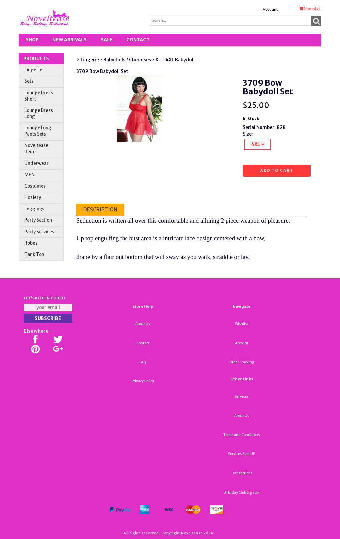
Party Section (38, 220)
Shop (32, 40)
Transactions (241, 473)
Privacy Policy (143, 381)
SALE (107, 40)
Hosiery (32, 197)
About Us (142, 324)
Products (36, 59)
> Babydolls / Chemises (125, 60)
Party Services (39, 232)
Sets (29, 81)
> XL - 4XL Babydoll (173, 60)
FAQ (142, 362)
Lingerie (33, 70)
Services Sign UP (241, 454)
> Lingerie (87, 60)
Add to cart (276, 170)
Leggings (34, 209)
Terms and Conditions (241, 435)
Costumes (35, 186)
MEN (29, 175)
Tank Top (34, 254)
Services (241, 396)
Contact (138, 40)
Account (270, 9)
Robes (31, 243)
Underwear (36, 163)
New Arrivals (69, 40)
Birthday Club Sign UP (241, 492)
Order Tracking (241, 362)
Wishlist (241, 324)
